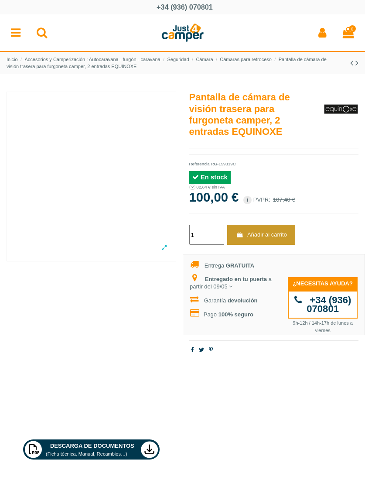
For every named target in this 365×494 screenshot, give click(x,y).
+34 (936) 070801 (322, 304)
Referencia (199, 163)
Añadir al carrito (261, 234)
